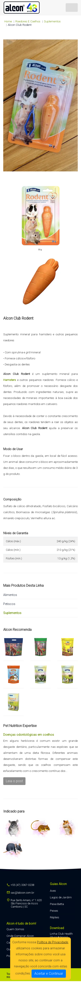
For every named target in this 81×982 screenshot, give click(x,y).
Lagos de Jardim (61, 897)
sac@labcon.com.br (20, 892)
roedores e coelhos (27, 21)
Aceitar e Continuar (48, 973)
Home (8, 21)
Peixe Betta (57, 904)
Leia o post (14, 781)
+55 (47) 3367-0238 (20, 885)
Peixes (54, 910)
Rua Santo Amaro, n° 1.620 (24, 903)
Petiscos (9, 604)
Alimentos (10, 595)
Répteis (54, 917)
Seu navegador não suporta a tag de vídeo (40, 105)
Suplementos (52, 21)
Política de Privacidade (52, 942)
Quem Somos (15, 929)
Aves (53, 890)
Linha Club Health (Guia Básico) (61, 935)
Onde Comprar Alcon (20, 935)
